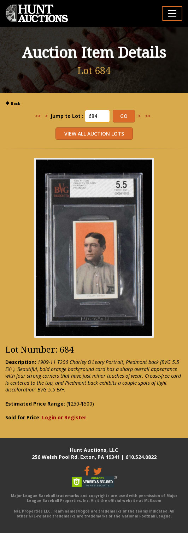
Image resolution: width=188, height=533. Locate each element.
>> (148, 116)
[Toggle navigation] (172, 13)
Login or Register (64, 417)
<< (38, 116)
